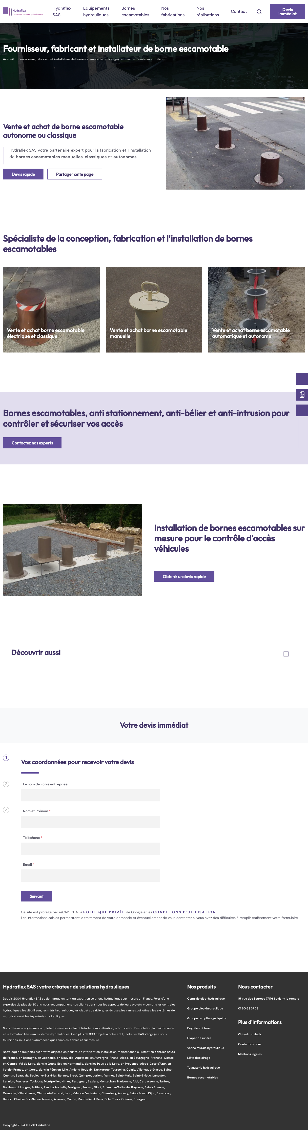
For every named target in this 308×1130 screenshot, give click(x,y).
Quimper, (86, 1075)
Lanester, (159, 1075)
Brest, (74, 1075)
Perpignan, (80, 1081)
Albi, (136, 1081)
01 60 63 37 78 (248, 1008)
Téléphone (32, 837)
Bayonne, (138, 1087)
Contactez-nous (249, 1044)
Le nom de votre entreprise (45, 784)
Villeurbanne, (27, 1093)
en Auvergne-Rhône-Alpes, (109, 1057)
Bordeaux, (10, 1087)
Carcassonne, (150, 1081)
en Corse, (32, 1069)
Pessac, (88, 1087)
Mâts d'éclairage (198, 1057)
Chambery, (110, 1093)
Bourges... (141, 1099)
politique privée (104, 912)
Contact (239, 11)
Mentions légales (250, 1054)
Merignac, (75, 1087)
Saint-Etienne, (155, 1087)
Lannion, (9, 1081)
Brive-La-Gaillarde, (117, 1087)
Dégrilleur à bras (198, 1028)
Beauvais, (23, 1075)
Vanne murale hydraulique (205, 1048)
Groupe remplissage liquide (206, 1018)
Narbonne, (125, 1081)
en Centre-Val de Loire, (20, 1063)
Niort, (98, 1087)
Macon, (72, 1099)
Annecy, (124, 1093)
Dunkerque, (102, 1069)
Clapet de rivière (199, 1038)
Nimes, (67, 1081)
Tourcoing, (118, 1069)
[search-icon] (259, 11)
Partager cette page (74, 174)
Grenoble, (10, 1093)
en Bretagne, (28, 1057)
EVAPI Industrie (39, 1125)
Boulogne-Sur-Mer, (44, 1075)
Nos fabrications (173, 11)
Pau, (47, 1087)
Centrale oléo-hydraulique (206, 998)
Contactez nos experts (32, 442)
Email (29, 864)
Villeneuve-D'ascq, (150, 1069)
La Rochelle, (59, 1087)
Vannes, (110, 1075)
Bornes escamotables (135, 11)
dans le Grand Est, (50, 1063)
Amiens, (75, 1069)
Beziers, (94, 1081)
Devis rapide (23, 174)
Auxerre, (60, 1099)
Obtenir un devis (250, 1034)
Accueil (8, 59)
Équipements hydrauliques (96, 11)
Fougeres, (23, 1081)
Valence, (79, 1093)
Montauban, (108, 1081)
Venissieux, (93, 1093)
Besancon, (164, 1093)
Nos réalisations (208, 11)
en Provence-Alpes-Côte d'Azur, (144, 1063)
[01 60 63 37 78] (302, 410)
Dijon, (152, 1093)
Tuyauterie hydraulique (203, 1067)
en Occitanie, (47, 1057)
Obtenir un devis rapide (184, 576)
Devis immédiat (287, 11)
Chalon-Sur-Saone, (28, 1099)
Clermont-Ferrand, (51, 1093)
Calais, (131, 1069)
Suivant (36, 896)
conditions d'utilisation (184, 912)
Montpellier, (53, 1081)
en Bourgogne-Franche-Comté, (151, 1057)
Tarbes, (165, 1081)
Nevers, (48, 1099)
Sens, (100, 1099)
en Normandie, (74, 1063)
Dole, (108, 1099)
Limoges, (25, 1087)
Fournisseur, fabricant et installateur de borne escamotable (61, 59)
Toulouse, (37, 1081)
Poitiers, (38, 1087)
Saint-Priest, (139, 1093)
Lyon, (69, 1093)
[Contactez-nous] (302, 379)
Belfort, (8, 1099)
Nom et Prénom (37, 811)
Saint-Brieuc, (142, 1075)
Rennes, (64, 1075)
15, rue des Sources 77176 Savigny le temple (268, 998)
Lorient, (98, 1075)
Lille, (65, 1069)
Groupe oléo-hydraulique (205, 1008)
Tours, (116, 1099)
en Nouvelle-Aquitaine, (73, 1057)
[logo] (23, 11)
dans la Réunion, (50, 1069)
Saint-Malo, (124, 1075)
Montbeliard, (87, 1099)
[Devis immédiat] (302, 395)
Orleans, (127, 1099)
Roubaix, (87, 1069)
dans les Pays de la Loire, (103, 1063)
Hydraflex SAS (62, 11)
